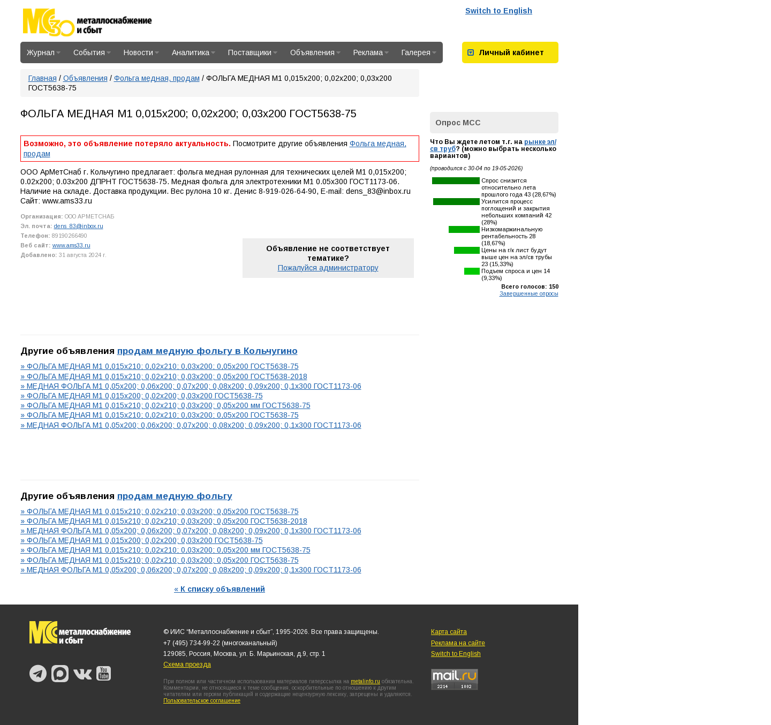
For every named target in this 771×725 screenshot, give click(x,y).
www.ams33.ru (71, 245)
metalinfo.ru (365, 681)
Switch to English (498, 10)
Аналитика (193, 52)
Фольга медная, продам (157, 78)
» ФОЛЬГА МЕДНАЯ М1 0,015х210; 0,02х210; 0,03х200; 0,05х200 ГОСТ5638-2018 (163, 376)
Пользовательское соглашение (201, 701)
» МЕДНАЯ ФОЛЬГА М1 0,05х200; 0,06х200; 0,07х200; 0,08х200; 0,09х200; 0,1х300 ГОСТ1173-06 (190, 386)
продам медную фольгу (174, 495)
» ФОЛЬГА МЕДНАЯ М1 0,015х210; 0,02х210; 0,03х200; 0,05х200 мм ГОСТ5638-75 (165, 405)
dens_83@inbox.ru (78, 226)
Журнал (44, 52)
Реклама (371, 52)
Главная (42, 78)
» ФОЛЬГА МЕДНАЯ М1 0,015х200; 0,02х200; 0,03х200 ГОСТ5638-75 (141, 395)
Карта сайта (449, 632)
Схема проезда (187, 664)
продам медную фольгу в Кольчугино (207, 350)
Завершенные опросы (529, 293)
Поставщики (252, 52)
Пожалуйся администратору (328, 267)
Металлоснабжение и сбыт (101, 22)
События (92, 52)
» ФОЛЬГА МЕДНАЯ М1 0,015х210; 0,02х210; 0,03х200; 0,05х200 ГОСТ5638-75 (159, 366)
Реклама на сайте (458, 643)
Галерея (419, 52)
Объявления (315, 52)
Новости (141, 52)
